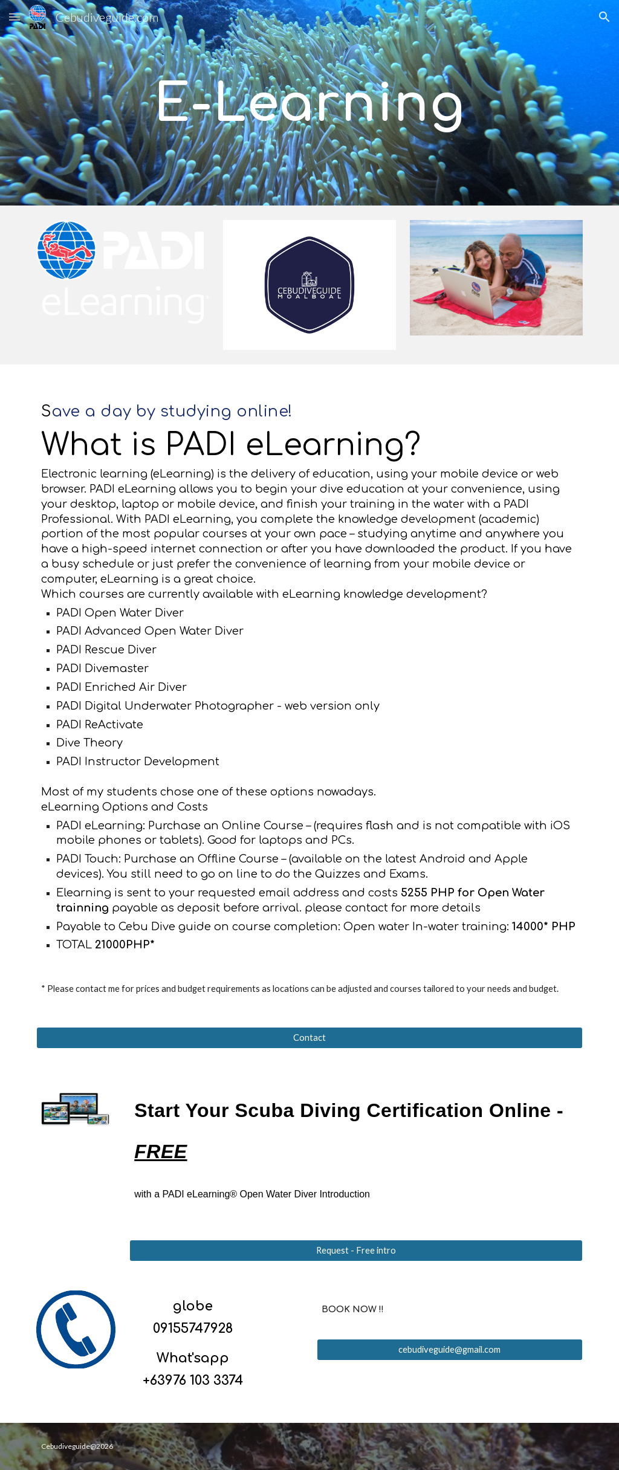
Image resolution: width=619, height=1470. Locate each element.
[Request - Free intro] (356, 1250)
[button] (14, 16)
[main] (309, 103)
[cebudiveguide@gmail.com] (450, 1350)
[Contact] (310, 1037)
